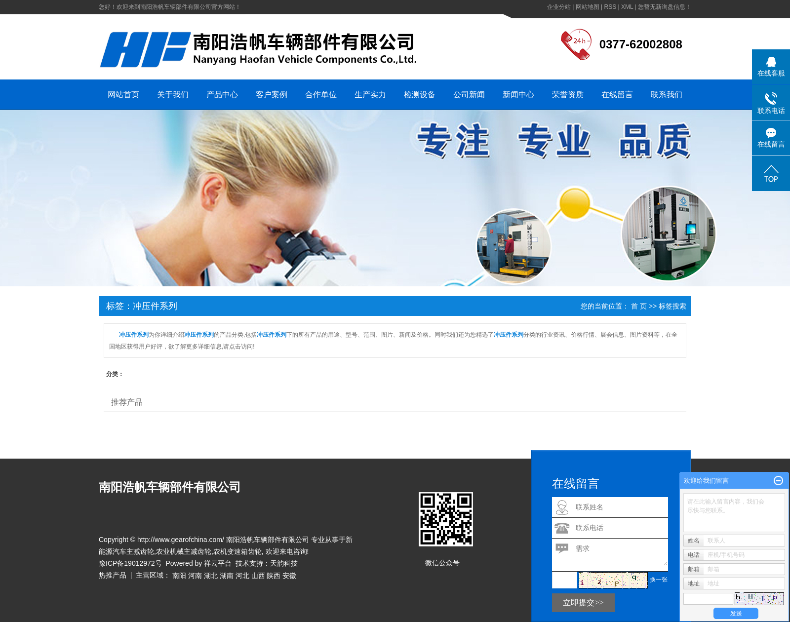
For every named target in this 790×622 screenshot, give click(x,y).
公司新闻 (469, 94)
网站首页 (123, 94)
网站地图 (587, 6)
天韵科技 (284, 563)
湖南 (227, 576)
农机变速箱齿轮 (237, 551)
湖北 (211, 576)
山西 (258, 576)
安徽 (289, 576)
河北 (242, 576)
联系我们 (666, 94)
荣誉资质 (568, 94)
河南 (195, 576)
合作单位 (321, 94)
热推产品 (112, 575)
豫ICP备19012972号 (130, 563)
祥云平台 (218, 563)
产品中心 (222, 94)
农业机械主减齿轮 (183, 551)
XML (627, 6)
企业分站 (559, 6)
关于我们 (173, 94)
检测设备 (419, 94)
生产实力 (370, 94)
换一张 (659, 579)
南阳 (179, 576)
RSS (610, 6)
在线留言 (617, 94)
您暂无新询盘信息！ (664, 6)
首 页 (639, 306)
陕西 (273, 576)
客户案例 (271, 94)
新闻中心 (518, 94)
